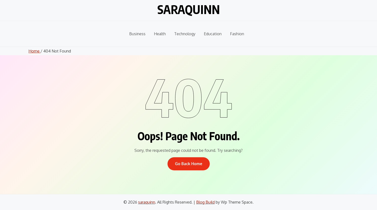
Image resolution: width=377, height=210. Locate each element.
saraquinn (188, 9)
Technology (184, 33)
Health (160, 33)
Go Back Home (188, 163)
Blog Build (205, 202)
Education (213, 33)
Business (137, 33)
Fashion (237, 33)
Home (34, 51)
